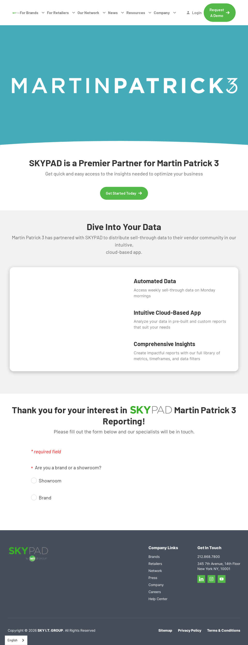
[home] (16, 13)
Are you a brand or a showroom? (66, 467)
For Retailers (58, 12)
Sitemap (165, 630)
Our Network (88, 12)
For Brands (29, 12)
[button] (32, 12)
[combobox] (16, 640)
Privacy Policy (189, 630)
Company (162, 12)
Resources (135, 12)
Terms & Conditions (223, 630)
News (113, 12)
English (12, 640)
